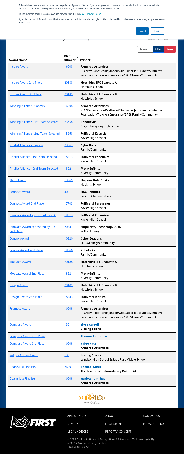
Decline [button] (157, 31)
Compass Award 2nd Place (27, 336)
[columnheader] (35, 58)
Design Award (19, 285)
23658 (68, 122)
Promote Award (20, 308)
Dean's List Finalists (23, 367)
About (110, 416)
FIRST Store (113, 424)
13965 (68, 180)
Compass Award (20, 324)
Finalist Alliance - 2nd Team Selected (34, 168)
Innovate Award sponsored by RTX (33, 215)
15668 (68, 133)
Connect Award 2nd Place (27, 203)
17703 (68, 203)
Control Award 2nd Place (26, 250)
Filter (158, 49)
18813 (68, 157)
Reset (170, 49)
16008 (68, 67)
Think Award (18, 180)
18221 (68, 168)
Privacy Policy (90, 14)
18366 (68, 250)
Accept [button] (142, 31)
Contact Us (151, 416)
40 (66, 192)
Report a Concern (118, 432)
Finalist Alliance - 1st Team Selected (33, 157)
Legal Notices (77, 432)
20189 (68, 94)
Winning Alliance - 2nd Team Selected (35, 133)
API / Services (77, 416)
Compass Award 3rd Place (27, 343)
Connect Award (20, 192)
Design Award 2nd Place (26, 297)
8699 (67, 367)
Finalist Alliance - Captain (26, 145)
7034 (67, 227)
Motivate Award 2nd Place (27, 273)
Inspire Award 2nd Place (26, 83)
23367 (68, 145)
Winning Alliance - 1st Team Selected (34, 122)
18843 (68, 297)
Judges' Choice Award (24, 355)
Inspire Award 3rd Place (25, 94)
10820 (68, 238)
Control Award (19, 238)
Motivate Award (20, 262)
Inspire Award (19, 67)
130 (66, 324)
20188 (68, 83)
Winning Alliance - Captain (27, 106)
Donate (72, 424)
